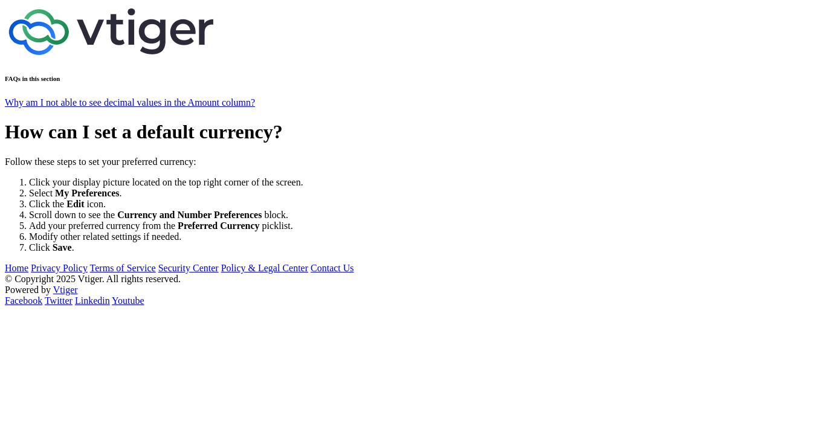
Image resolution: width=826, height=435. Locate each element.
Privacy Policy (59, 268)
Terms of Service (123, 268)
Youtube (128, 300)
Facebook (23, 300)
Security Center (188, 268)
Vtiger (65, 290)
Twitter (59, 300)
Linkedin (92, 300)
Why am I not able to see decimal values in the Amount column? (130, 102)
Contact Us (332, 268)
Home (16, 268)
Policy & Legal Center (264, 268)
